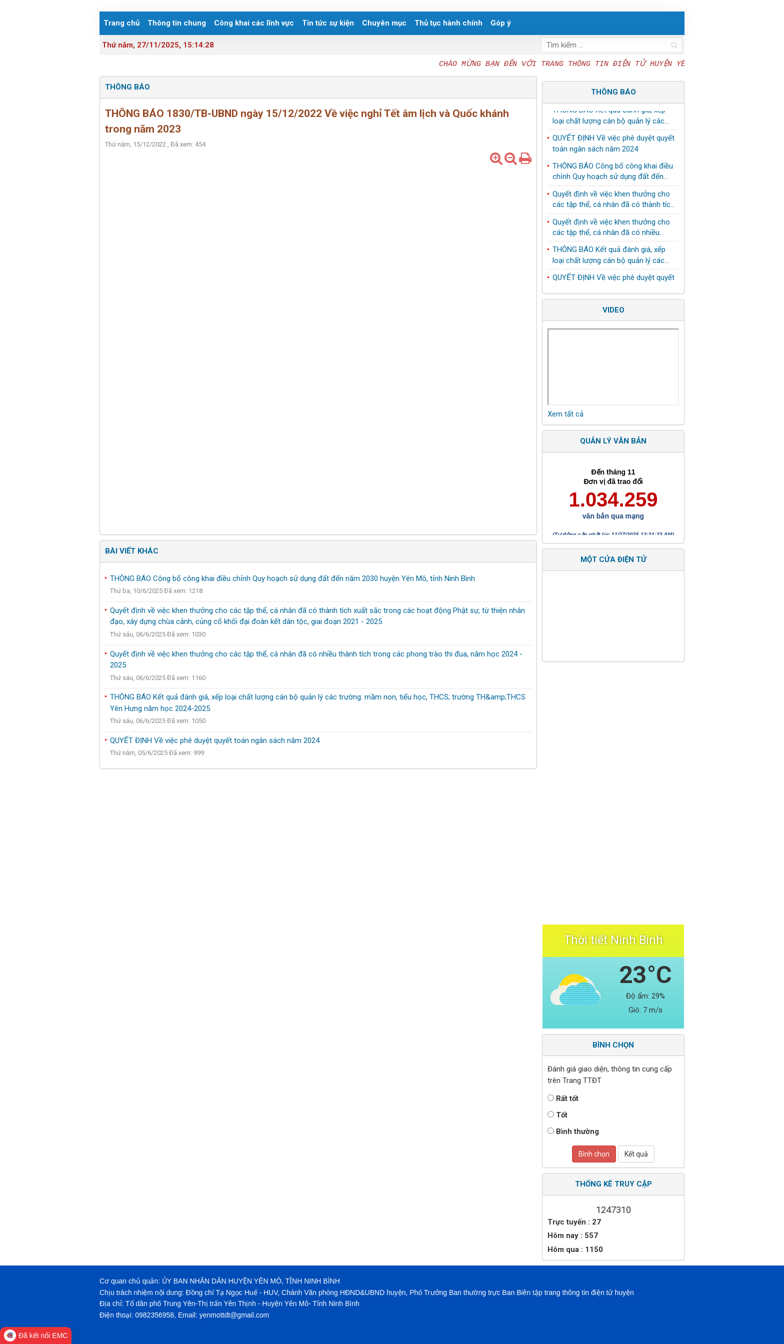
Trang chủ (122, 23)
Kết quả (636, 1154)
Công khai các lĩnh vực (254, 23)
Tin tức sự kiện (328, 23)
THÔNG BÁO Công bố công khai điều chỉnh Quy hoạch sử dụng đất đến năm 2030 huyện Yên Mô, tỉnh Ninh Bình (292, 578)
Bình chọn (594, 1154)
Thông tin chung (177, 23)
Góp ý (500, 23)
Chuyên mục (384, 23)
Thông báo (613, 92)
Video (613, 310)
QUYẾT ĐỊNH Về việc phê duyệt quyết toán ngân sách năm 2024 (215, 740)
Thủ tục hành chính (448, 23)
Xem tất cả (566, 414)
